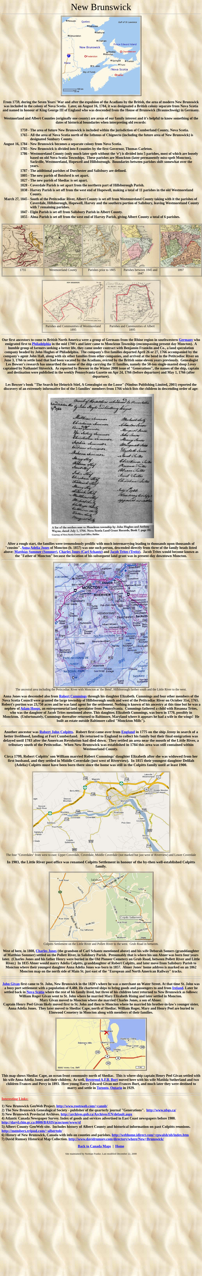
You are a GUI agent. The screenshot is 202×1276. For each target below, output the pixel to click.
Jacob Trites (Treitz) (125, 552)
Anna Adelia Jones (35, 548)
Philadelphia (41, 344)
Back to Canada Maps (94, 1146)
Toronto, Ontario (109, 1088)
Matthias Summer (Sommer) (35, 552)
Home (119, 1146)
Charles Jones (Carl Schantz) (81, 552)
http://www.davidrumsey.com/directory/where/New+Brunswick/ (116, 1139)
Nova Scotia (36, 992)
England (128, 732)
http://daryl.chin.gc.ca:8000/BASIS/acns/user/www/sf (41, 1122)
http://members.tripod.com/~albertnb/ (32, 1131)
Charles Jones (46, 951)
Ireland (177, 988)
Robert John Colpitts (56, 732)
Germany (186, 340)
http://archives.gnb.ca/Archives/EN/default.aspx (96, 1114)
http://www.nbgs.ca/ (161, 1110)
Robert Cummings (73, 696)
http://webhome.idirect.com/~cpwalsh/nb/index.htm (150, 1135)
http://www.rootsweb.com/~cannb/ (82, 1106)
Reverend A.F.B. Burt (102, 1080)
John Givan (11, 984)
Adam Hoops (30, 708)
